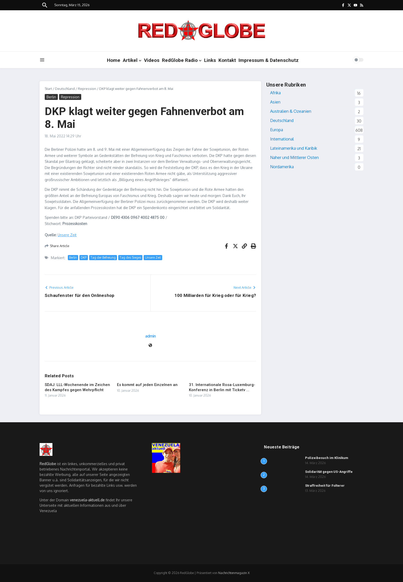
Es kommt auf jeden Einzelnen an (147, 384)
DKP (84, 257)
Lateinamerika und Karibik (293, 148)
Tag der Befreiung (103, 257)
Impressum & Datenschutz (269, 60)
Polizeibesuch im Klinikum (327, 458)
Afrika (275, 92)
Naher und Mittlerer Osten (294, 157)
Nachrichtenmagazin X (234, 573)
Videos (151, 60)
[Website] (150, 345)
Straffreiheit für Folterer (325, 485)
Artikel (132, 60)
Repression (87, 89)
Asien (275, 102)
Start (48, 89)
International (282, 139)
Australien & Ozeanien (290, 111)
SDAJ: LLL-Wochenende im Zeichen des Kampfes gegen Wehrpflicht (77, 387)
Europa (276, 129)
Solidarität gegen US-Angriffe (329, 472)
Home (113, 60)
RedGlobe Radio (182, 60)
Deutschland (65, 89)
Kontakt (227, 60)
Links (210, 60)
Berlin (51, 97)
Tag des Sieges (130, 257)
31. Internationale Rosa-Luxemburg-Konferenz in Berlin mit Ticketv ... (222, 387)
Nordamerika (282, 166)
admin (150, 336)
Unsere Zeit (67, 235)
